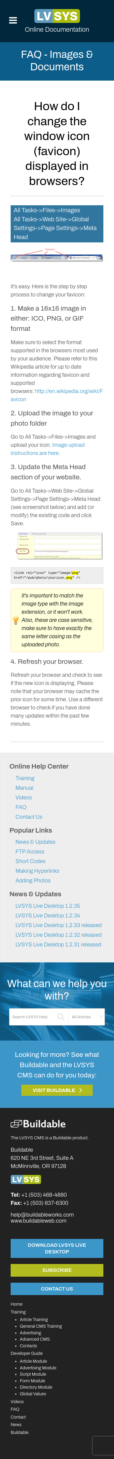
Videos (24, 798)
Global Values (33, 1393)
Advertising (30, 1332)
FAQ (21, 807)
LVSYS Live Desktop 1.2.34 (48, 916)
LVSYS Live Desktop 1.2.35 (48, 906)
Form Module (32, 1380)
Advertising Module (38, 1367)
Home (16, 1304)
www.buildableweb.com (38, 1221)
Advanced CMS (35, 1339)
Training (25, 778)
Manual (24, 788)
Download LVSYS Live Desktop (57, 1248)
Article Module (33, 1361)
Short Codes (31, 861)
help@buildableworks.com (42, 1215)
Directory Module (36, 1387)
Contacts (28, 1345)
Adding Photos (33, 881)
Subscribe (57, 1270)
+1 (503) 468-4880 (44, 1195)
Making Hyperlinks (37, 871)
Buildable (20, 1432)
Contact (18, 1417)
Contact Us (29, 817)
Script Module (33, 1374)
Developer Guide (27, 1353)
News (16, 1424)
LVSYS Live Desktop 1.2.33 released (59, 925)
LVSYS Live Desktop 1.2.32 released (59, 935)
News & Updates (35, 842)
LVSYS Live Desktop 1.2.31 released (58, 945)
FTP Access (30, 852)
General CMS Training (41, 1326)
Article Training (34, 1319)
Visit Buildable (54, 1090)
